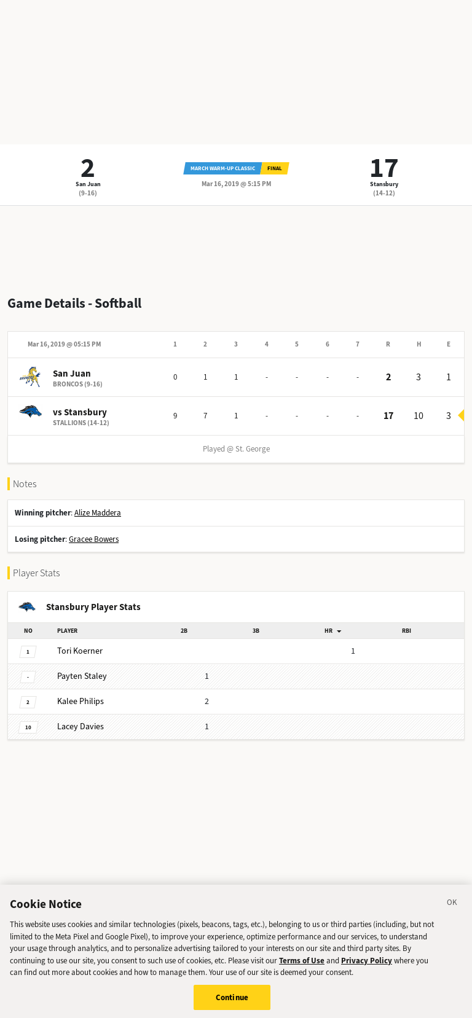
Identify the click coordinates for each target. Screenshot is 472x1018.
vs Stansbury (80, 412)
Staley (82, 676)
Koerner (80, 651)
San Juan (88, 184)
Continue (232, 1001)
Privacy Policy (366, 965)
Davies (80, 726)
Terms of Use (301, 965)
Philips (80, 701)
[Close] (452, 908)
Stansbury (384, 184)
